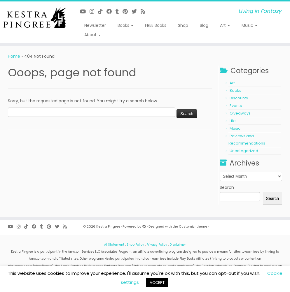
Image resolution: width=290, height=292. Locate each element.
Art (225, 25)
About (92, 35)
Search (227, 187)
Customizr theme (193, 226)
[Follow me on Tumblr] (119, 11)
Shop (183, 25)
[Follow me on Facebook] (111, 11)
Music (249, 25)
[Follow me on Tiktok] (102, 11)
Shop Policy (135, 244)
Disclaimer (178, 244)
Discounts (239, 98)
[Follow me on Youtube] (85, 11)
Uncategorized (244, 151)
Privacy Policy (156, 244)
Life (233, 121)
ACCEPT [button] (157, 282)
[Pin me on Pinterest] (127, 11)
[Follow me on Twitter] (136, 11)
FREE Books (155, 25)
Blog (204, 25)
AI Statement (114, 244)
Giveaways (240, 113)
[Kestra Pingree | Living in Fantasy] (34, 17)
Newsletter (95, 25)
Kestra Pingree (108, 226)
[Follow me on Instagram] (94, 11)
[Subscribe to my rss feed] (145, 11)
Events (236, 105)
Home (14, 56)
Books (125, 25)
